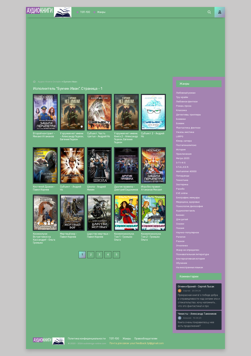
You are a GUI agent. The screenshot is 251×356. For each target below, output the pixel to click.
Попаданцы (182, 175)
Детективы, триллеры (188, 114)
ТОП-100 (85, 12)
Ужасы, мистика (185, 132)
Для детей (182, 219)
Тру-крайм (182, 97)
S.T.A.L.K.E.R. (182, 167)
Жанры (101, 12)
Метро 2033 (182, 158)
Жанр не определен (187, 250)
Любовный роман (185, 92)
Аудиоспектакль (185, 210)
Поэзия (180, 228)
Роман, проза (183, 106)
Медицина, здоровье (188, 202)
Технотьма (182, 180)
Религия (180, 237)
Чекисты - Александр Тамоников (197, 313)
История (181, 149)
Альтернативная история (190, 258)
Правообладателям (145, 338)
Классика (181, 110)
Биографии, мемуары (188, 197)
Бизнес (180, 215)
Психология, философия (189, 206)
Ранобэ (180, 189)
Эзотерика (182, 184)
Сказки (180, 223)
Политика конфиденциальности (87, 338)
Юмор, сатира (184, 141)
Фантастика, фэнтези (188, 127)
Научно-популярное (187, 232)
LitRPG (179, 136)
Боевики (181, 119)
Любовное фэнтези (187, 101)
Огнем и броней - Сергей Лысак (196, 286)
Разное (180, 241)
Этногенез (182, 245)
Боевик (180, 123)
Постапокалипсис (186, 145)
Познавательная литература (192, 254)
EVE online (182, 193)
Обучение (181, 263)
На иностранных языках (189, 267)
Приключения (183, 154)
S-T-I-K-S (181, 162)
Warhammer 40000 (186, 171)
